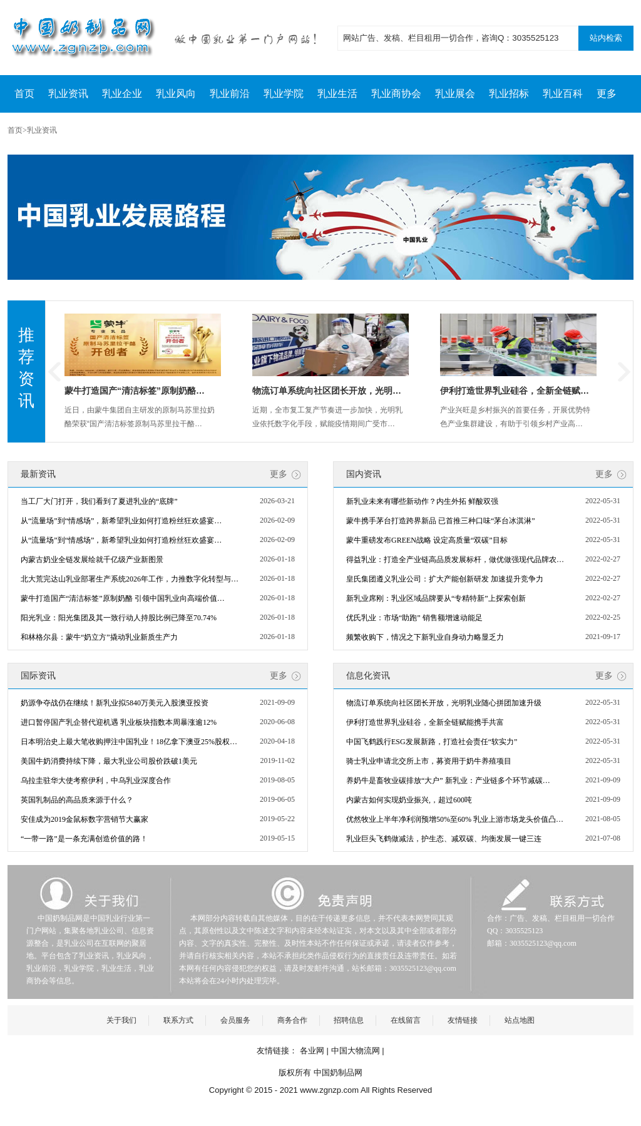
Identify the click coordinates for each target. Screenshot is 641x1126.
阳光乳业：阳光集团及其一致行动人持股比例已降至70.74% (119, 617)
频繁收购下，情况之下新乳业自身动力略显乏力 (425, 637)
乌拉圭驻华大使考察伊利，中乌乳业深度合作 (96, 780)
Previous (54, 371)
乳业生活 (337, 93)
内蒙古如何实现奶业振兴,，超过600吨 (409, 800)
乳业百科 (563, 93)
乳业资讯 (68, 93)
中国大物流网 (355, 1050)
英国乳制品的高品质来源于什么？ (77, 800)
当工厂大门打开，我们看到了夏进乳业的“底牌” (99, 501)
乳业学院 (284, 93)
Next (624, 371)
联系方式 (178, 1020)
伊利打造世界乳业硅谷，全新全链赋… (514, 391)
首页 (24, 93)
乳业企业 (122, 93)
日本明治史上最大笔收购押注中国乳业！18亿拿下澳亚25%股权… (129, 741)
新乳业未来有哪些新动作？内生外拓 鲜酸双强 (422, 501)
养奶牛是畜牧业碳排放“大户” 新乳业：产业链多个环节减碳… (448, 780)
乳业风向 (176, 93)
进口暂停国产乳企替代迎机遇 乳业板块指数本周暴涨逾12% (119, 722)
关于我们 (121, 1020)
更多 (607, 93)
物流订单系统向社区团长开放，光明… (326, 391)
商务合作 (292, 1020)
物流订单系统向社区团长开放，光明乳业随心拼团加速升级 (443, 703)
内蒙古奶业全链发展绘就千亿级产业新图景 (92, 559)
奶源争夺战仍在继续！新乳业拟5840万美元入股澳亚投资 (114, 703)
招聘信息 (349, 1020)
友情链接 (463, 1020)
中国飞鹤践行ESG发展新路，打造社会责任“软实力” (431, 741)
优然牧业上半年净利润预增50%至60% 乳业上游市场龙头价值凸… (454, 819)
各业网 (312, 1050)
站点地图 (520, 1020)
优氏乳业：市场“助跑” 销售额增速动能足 (414, 617)
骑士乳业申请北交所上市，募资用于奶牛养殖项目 (428, 761)
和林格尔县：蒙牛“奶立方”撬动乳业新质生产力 (99, 637)
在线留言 (406, 1020)
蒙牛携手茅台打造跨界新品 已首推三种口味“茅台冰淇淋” (440, 520)
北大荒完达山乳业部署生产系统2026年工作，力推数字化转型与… (129, 579)
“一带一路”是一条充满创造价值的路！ (84, 838)
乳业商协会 (396, 93)
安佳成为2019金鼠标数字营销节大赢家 (84, 819)
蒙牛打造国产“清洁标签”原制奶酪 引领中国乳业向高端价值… (123, 598)
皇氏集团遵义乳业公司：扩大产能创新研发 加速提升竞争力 (444, 579)
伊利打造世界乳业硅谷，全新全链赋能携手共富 (425, 722)
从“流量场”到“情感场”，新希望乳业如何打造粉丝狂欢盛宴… (121, 520)
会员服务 (235, 1020)
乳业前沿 (230, 93)
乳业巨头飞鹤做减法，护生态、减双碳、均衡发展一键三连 (443, 838)
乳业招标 (509, 93)
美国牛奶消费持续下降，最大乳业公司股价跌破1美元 (109, 761)
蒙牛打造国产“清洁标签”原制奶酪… (134, 391)
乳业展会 (455, 93)
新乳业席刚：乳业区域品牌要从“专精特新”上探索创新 (436, 598)
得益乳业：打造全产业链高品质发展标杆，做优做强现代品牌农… (455, 559)
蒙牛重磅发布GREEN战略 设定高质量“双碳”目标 (427, 540)
